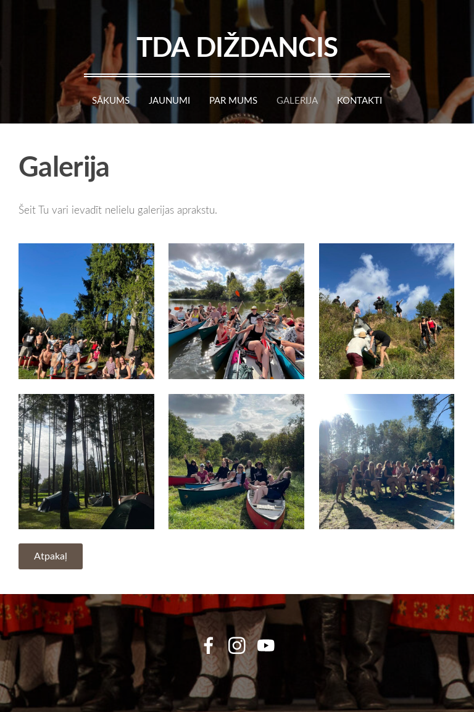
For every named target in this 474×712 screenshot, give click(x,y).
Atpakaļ (50, 556)
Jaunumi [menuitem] (169, 100)
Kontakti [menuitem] (359, 100)
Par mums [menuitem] (233, 100)
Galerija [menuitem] (297, 100)
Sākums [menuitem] (111, 100)
